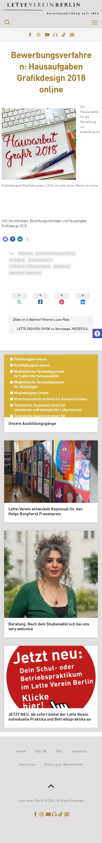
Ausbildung (17, 260)
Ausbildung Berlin (40, 260)
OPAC (59, 751)
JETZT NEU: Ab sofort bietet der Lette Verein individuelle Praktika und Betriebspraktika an (49, 717)
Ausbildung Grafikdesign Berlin (30, 266)
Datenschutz (27, 764)
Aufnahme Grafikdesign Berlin (55, 253)
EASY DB (40, 751)
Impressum (79, 751)
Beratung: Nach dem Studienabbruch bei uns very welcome (48, 627)
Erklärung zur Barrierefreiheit (63, 764)
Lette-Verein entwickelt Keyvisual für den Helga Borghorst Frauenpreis (45, 511)
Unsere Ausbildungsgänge (32, 424)
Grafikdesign (62, 266)
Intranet (20, 751)
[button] (97, 333)
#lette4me (25, 253)
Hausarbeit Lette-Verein (25, 272)
